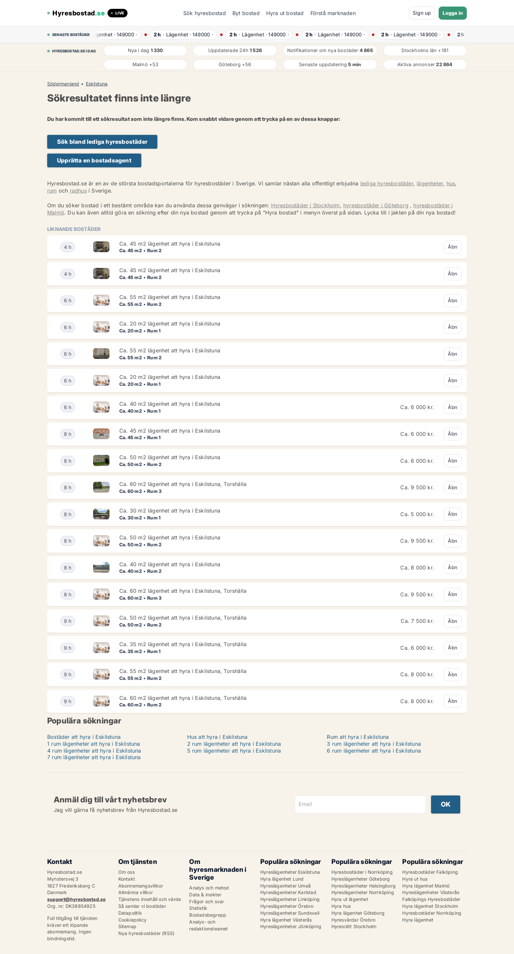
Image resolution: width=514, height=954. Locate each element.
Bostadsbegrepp (207, 915)
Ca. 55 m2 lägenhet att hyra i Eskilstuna (169, 297)
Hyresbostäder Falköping (430, 872)
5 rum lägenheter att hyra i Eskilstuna (234, 750)
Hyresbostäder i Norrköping (362, 872)
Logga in (453, 13)
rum (52, 190)
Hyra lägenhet (417, 920)
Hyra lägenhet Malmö (425, 886)
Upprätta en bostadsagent (94, 160)
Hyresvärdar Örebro (353, 920)
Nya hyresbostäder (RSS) (146, 933)
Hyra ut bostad (285, 13)
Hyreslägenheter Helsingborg (363, 886)
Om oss (126, 872)
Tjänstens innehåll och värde (149, 899)
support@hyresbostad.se (76, 899)
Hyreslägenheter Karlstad (288, 892)
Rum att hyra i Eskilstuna (358, 737)
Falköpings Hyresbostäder (431, 899)
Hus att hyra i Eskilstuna (217, 737)
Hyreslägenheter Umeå (285, 886)
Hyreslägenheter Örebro (286, 906)
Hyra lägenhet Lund (282, 879)
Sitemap (127, 926)
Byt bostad (246, 13)
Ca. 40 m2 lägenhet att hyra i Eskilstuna (169, 404)
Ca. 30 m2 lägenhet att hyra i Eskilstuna (169, 510)
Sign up (422, 13)
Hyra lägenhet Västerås (286, 920)
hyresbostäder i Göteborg (375, 205)
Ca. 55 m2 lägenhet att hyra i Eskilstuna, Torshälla (183, 671)
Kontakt (126, 879)
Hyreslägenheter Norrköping (362, 892)
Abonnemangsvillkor (140, 886)
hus (450, 183)
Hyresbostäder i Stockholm (305, 205)
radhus (78, 190)
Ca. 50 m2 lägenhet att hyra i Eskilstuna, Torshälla (183, 617)
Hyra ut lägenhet (349, 899)
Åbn (453, 247)
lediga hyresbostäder (386, 183)
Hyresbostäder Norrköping (431, 913)
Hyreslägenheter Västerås (430, 892)
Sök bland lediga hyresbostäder (102, 141)
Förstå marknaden (333, 13)
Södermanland (63, 83)
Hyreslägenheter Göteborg (360, 879)
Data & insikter (205, 894)
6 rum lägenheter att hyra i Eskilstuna (374, 750)
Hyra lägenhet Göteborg (358, 913)
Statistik (198, 908)
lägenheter (430, 183)
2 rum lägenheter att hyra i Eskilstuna (234, 743)
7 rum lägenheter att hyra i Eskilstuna (94, 757)
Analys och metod (209, 887)
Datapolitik (130, 913)
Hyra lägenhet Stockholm (430, 906)
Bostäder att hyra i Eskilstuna (84, 737)
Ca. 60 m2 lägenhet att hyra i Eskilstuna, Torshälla (183, 484)
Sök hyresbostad (204, 13)
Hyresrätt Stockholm (354, 926)
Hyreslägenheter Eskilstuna (290, 872)
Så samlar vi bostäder (142, 906)
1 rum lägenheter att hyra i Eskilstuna (93, 743)
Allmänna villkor (135, 892)
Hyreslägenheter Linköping (290, 899)
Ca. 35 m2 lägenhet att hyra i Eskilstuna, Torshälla (183, 644)
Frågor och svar (206, 901)
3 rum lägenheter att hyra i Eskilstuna (374, 743)
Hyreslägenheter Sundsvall (289, 913)
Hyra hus (341, 906)
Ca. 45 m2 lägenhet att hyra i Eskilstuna (169, 243)
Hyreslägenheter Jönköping (290, 926)
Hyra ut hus (414, 879)
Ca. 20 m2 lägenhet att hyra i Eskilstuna (169, 323)
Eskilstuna (97, 83)
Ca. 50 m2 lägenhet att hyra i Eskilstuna (169, 457)
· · (117, 34)
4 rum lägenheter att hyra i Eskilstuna (94, 750)
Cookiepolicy (132, 920)
